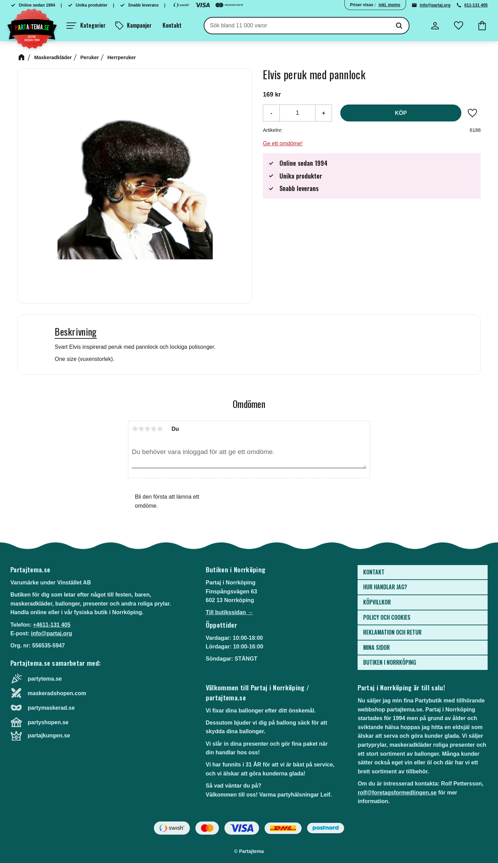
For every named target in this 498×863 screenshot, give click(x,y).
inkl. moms (389, 4)
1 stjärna (135, 429)
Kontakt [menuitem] (172, 25)
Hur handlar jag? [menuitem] (385, 587)
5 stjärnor (160, 429)
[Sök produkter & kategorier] (296, 26)
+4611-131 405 (51, 625)
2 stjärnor (141, 429)
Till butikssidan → (229, 612)
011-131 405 (476, 5)
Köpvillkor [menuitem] (377, 602)
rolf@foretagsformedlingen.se (397, 793)
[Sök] (399, 26)
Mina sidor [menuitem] (376, 647)
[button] (86, 25)
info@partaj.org (435, 5)
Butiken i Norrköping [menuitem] (389, 662)
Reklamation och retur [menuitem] (392, 632)
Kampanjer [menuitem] (139, 25)
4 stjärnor (153, 429)
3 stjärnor (147, 429)
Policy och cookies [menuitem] (387, 617)
